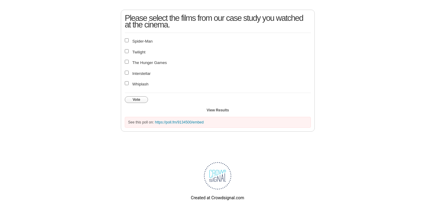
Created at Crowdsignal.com (217, 197)
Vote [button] (136, 100)
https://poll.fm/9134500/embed (179, 122)
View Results (218, 110)
